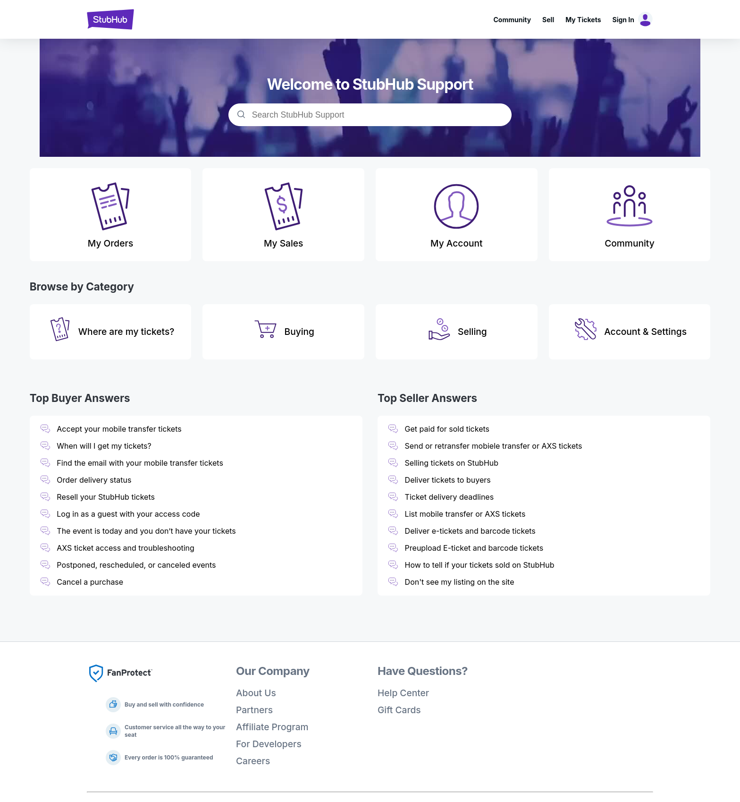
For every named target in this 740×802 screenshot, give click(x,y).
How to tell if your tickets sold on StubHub (480, 565)
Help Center (403, 693)
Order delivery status (94, 480)
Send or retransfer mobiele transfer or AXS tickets (494, 446)
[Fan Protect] (121, 685)
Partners (254, 710)
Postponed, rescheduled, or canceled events (136, 565)
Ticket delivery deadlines (449, 497)
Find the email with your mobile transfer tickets (140, 463)
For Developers (269, 744)
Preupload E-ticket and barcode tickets (474, 548)
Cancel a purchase (90, 582)
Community (512, 20)
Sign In (623, 20)
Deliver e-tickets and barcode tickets (470, 531)
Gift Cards (399, 710)
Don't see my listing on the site (459, 582)
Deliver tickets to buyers (448, 480)
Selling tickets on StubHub (451, 463)
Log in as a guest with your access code (128, 514)
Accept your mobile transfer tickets (119, 429)
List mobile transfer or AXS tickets (465, 514)
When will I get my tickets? (104, 446)
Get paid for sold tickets (447, 429)
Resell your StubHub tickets (106, 497)
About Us (256, 693)
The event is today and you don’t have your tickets (146, 531)
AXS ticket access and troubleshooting (125, 548)
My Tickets (583, 20)
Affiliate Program (272, 727)
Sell (548, 20)
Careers (253, 761)
